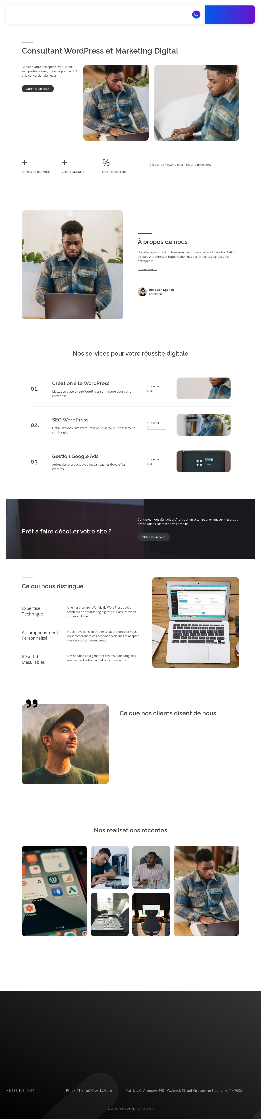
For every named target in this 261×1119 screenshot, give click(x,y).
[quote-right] (31, 703)
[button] (156, 388)
